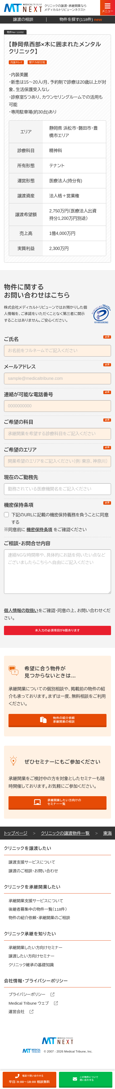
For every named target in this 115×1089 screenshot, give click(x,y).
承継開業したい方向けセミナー (35, 971)
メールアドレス (57, 370)
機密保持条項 (57, 508)
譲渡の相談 (23, 19)
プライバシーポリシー (31, 1018)
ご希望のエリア (57, 453)
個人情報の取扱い (21, 613)
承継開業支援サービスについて (35, 924)
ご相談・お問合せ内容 (27, 546)
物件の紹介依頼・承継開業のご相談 (39, 942)
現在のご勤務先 (21, 480)
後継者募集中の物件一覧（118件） (37, 933)
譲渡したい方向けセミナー (31, 980)
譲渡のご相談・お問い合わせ (33, 894)
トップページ (15, 857)
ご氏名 (57, 342)
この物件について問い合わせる (85, 1077)
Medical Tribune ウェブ (33, 1027)
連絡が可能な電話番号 (57, 397)
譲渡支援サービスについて (31, 886)
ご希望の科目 (57, 425)
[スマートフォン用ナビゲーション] (107, 7)
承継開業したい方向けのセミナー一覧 (57, 822)
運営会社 (20, 1035)
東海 (107, 857)
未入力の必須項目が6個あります (57, 636)
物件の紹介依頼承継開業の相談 (57, 732)
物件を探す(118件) (80, 19)
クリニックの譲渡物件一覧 (65, 857)
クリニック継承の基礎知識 (31, 988)
